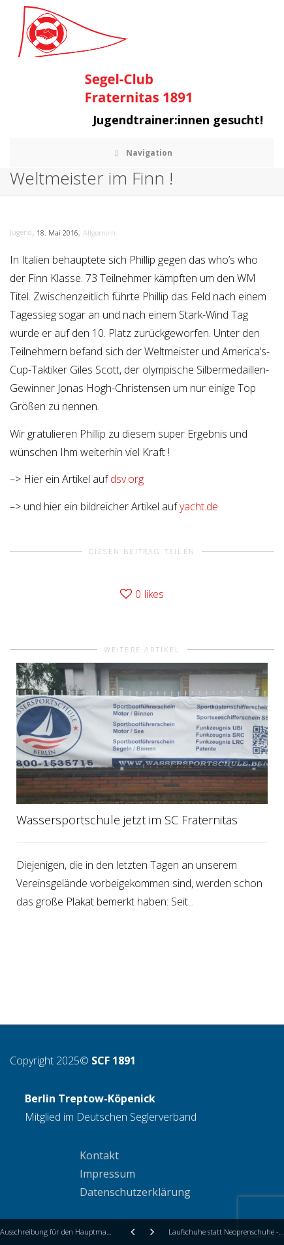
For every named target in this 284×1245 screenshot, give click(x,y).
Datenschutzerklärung (135, 1192)
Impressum (107, 1173)
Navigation (142, 152)
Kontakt (99, 1155)
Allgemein (99, 232)
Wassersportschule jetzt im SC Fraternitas (127, 820)
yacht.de (199, 506)
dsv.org (127, 479)
